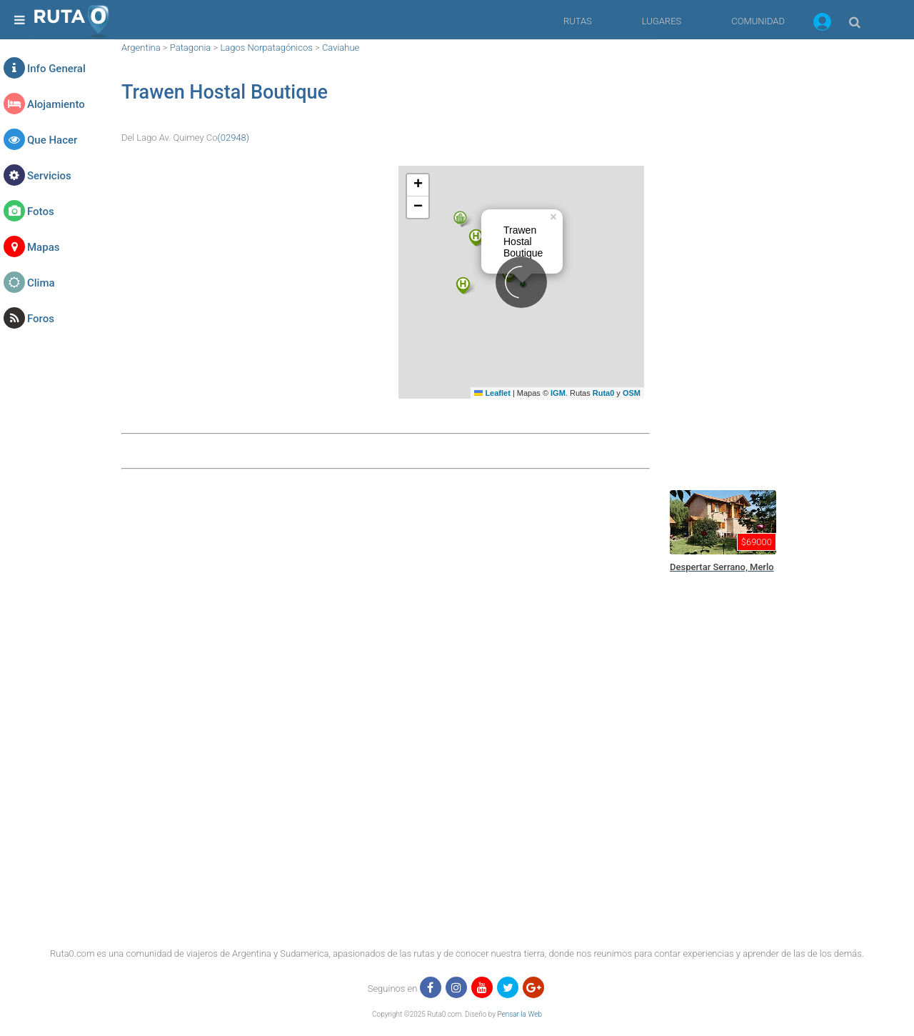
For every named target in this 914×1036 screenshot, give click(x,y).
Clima (41, 283)
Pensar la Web (519, 1014)
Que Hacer (52, 140)
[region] (771, 253)
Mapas (43, 247)
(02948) (233, 137)
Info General (56, 68)
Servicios (49, 175)
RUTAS (577, 21)
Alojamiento (56, 104)
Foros (40, 318)
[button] (822, 24)
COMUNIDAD (758, 21)
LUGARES (661, 21)
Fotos (40, 211)
